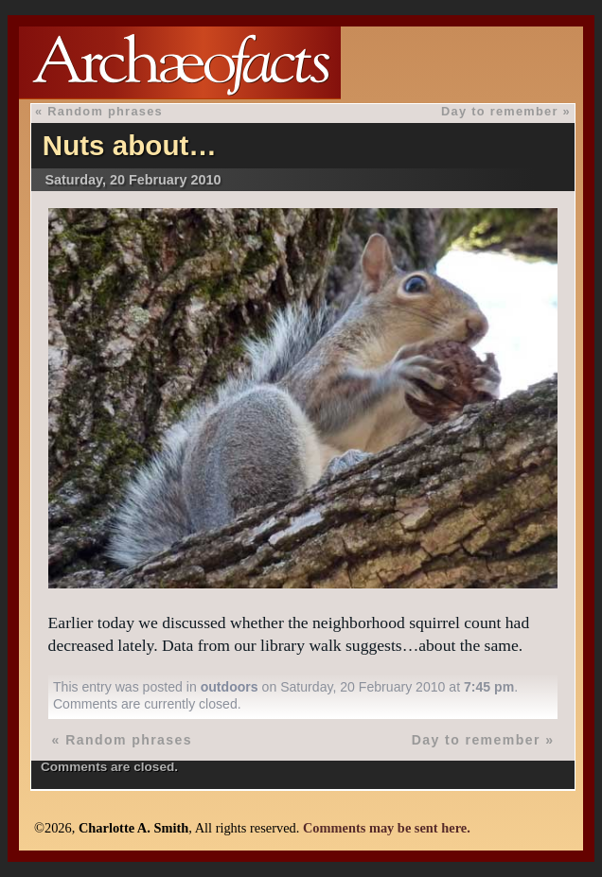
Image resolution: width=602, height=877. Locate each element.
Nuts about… (130, 145)
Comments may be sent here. (386, 827)
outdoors (229, 686)
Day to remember (499, 111)
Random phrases (105, 111)
